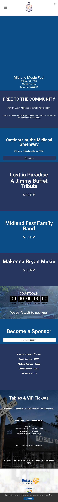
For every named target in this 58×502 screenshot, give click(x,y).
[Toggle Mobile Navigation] (5, 8)
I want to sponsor (29, 283)
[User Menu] (55, 4)
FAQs (3, 478)
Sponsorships (6, 474)
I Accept (28, 499)
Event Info (5, 470)
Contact (4, 482)
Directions (29, 101)
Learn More (48, 495)
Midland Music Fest (29, 21)
